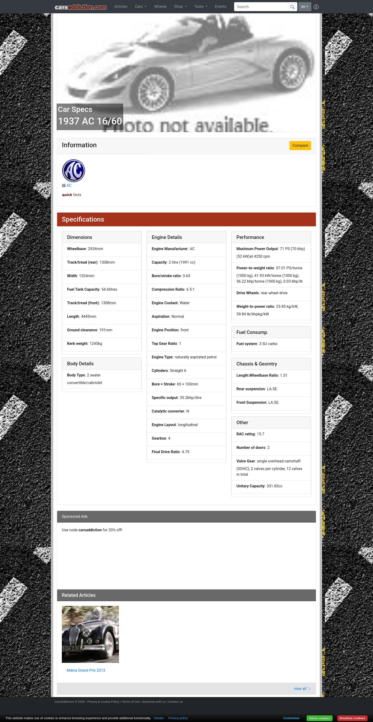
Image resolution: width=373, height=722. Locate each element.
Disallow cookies (352, 718)
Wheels (160, 6)
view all (302, 688)
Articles (120, 6)
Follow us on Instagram (282, 702)
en (303, 6)
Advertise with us (154, 701)
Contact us (175, 701)
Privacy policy (178, 718)
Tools (199, 6)
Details (159, 718)
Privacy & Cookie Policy (103, 701)
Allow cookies (319, 718)
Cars (139, 6)
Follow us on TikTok (307, 702)
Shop (179, 6)
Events (220, 6)
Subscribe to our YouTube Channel (316, 702)
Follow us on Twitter (290, 702)
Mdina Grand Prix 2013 (86, 670)
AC (69, 185)
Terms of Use (131, 701)
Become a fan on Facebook (299, 702)
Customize (291, 718)
